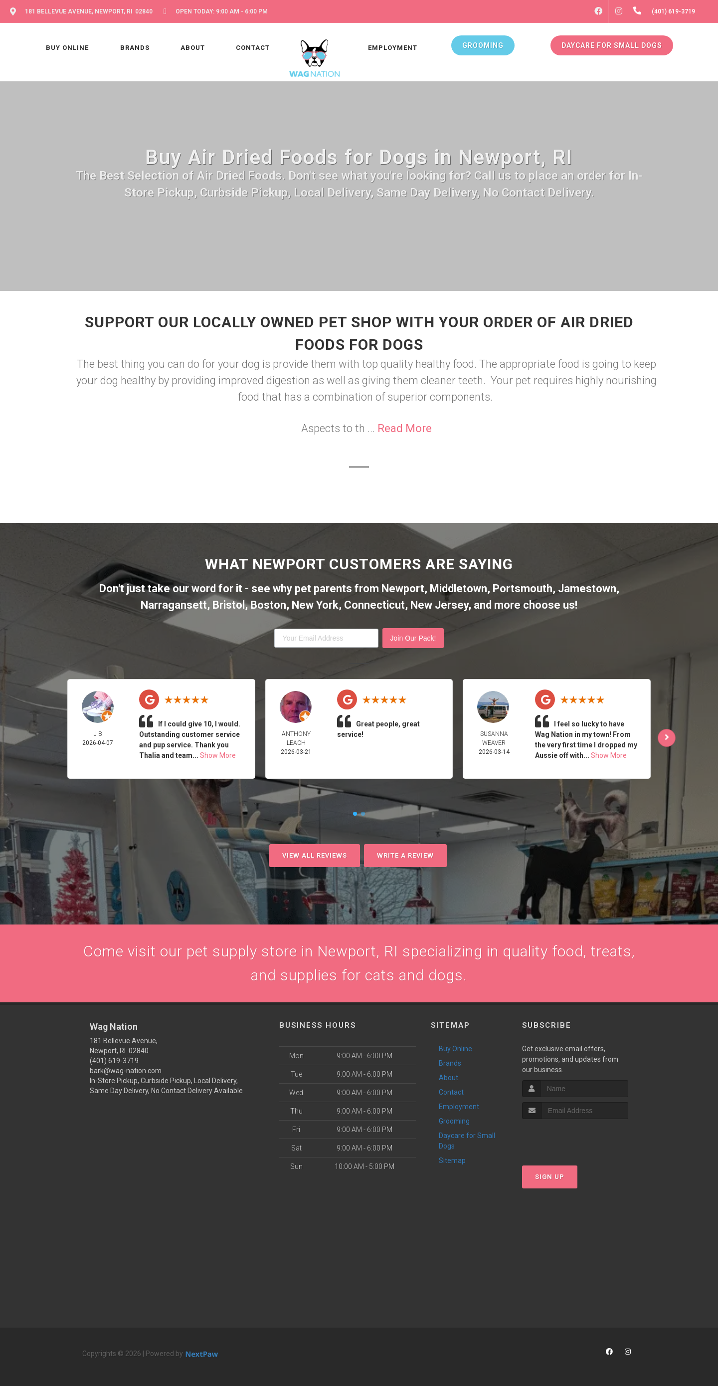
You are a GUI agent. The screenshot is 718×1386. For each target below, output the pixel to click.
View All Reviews (314, 855)
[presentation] (575, 1138)
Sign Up (549, 1176)
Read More (404, 428)
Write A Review (405, 855)
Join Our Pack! (413, 638)
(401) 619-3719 (114, 1061)
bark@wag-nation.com (126, 1071)
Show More (218, 755)
